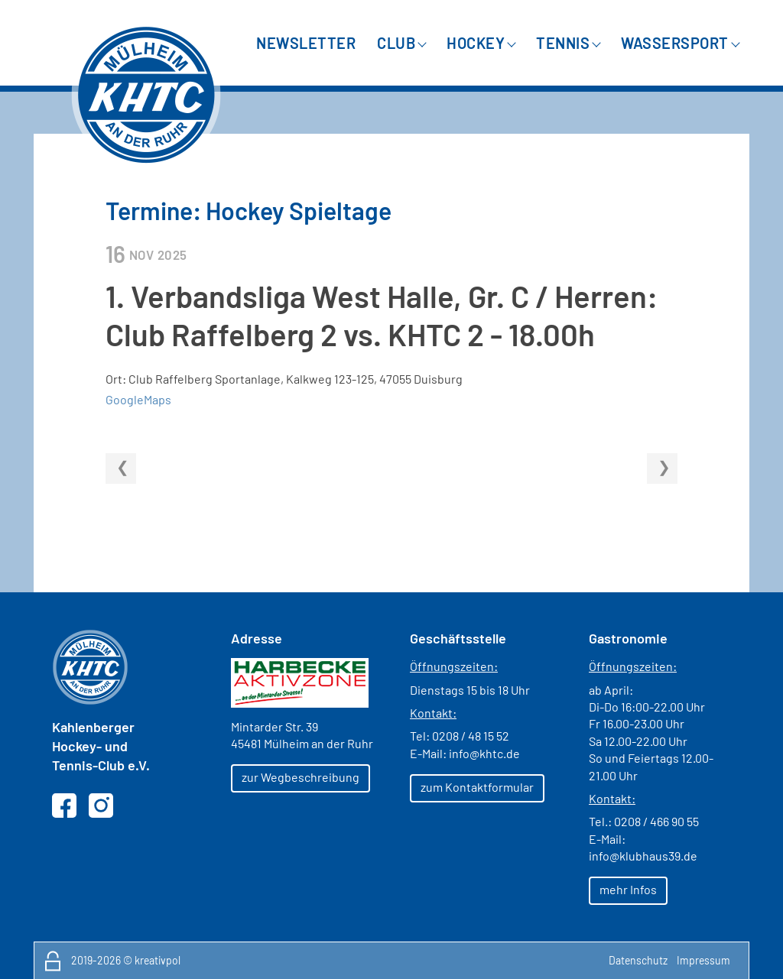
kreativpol (157, 960)
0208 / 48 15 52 (470, 735)
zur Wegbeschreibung (300, 777)
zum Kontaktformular (477, 787)
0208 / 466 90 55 (656, 821)
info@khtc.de (484, 753)
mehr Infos (628, 889)
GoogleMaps (138, 399)
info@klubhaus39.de (643, 855)
